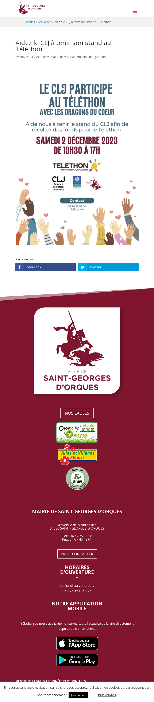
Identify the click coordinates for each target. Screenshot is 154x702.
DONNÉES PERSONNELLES (67, 681)
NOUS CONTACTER (77, 553)
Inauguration (97, 57)
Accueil (30, 22)
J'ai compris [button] (78, 695)
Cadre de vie (59, 57)
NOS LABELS (77, 413)
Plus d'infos (107, 695)
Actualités (44, 22)
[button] (92, 693)
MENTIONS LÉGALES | (31, 681)
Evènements (78, 57)
